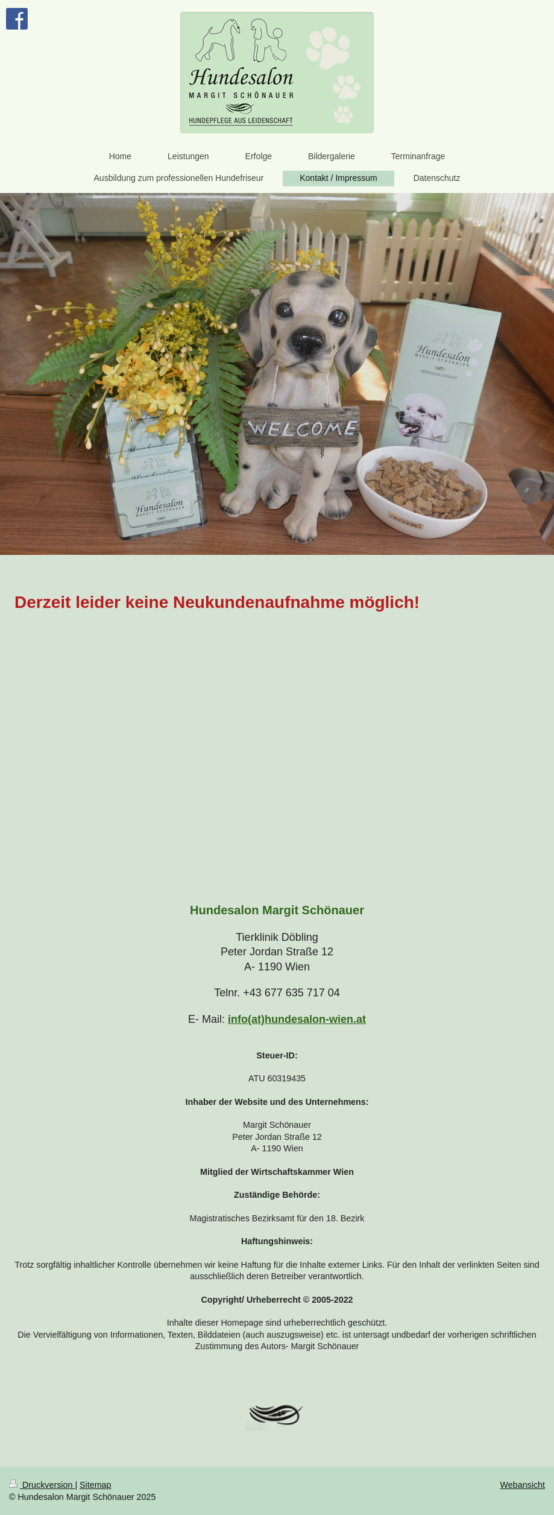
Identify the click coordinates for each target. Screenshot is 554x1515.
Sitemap (95, 1485)
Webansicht (522, 1485)
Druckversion (42, 1485)
